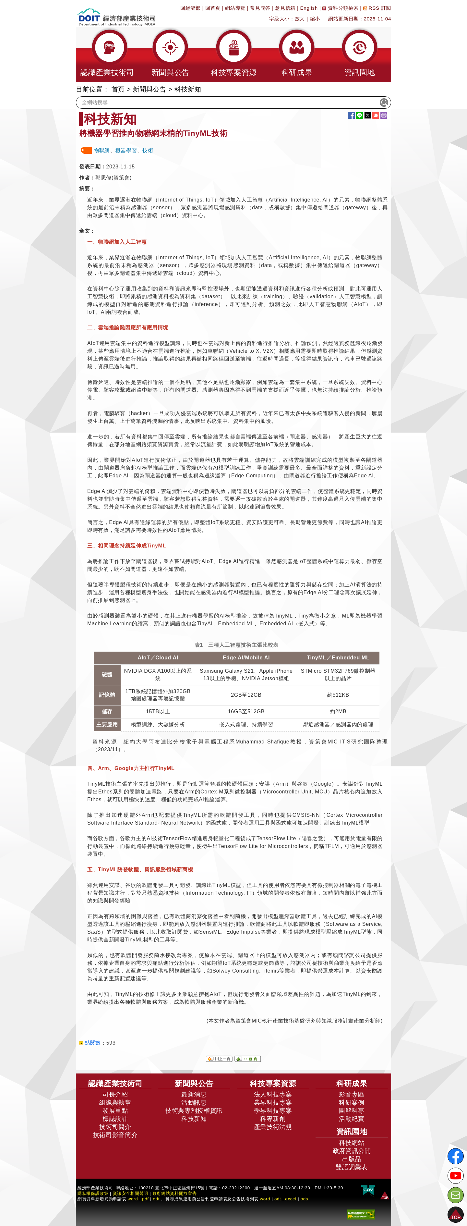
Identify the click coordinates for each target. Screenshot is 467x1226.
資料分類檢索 (340, 8)
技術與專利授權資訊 (194, 1110)
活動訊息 (194, 1102)
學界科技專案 (273, 1110)
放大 (300, 18)
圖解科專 (352, 1110)
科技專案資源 (273, 1083)
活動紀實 (352, 1118)
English (309, 8)
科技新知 (187, 89)
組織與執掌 (115, 1102)
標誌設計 (115, 1118)
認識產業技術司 (115, 1083)
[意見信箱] (456, 1195)
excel (290, 1198)
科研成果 (351, 1083)
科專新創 (273, 1118)
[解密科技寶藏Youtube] (456, 1176)
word (265, 1198)
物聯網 (102, 150)
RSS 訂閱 (377, 8)
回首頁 (213, 8)
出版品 (351, 1159)
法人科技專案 (273, 1094)
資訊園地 (351, 1131)
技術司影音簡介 (115, 1135)
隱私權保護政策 (93, 1193)
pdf (145, 1198)
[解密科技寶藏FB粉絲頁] (456, 1156)
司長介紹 (115, 1094)
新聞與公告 (149, 89)
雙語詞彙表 (351, 1167)
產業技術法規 (273, 1126)
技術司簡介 (115, 1126)
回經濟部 (190, 8)
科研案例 (352, 1102)
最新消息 (194, 1094)
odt (156, 1198)
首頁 (118, 89)
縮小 (315, 18)
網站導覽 (235, 8)
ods (304, 1198)
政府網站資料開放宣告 (174, 1193)
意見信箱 (285, 8)
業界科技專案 (273, 1102)
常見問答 (260, 8)
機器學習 (126, 150)
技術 (147, 150)
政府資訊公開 (352, 1150)
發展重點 (115, 1110)
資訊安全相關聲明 (130, 1193)
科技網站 (352, 1142)
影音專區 (352, 1094)
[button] (107, 54)
